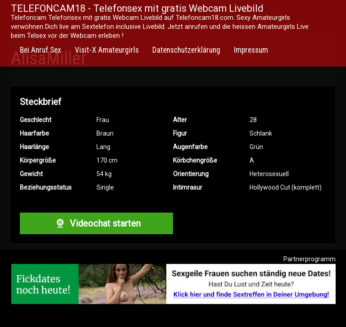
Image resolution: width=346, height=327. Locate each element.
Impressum (251, 49)
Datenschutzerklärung (186, 49)
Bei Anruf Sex (40, 49)
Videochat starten (96, 223)
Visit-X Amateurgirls (107, 49)
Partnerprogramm (309, 259)
